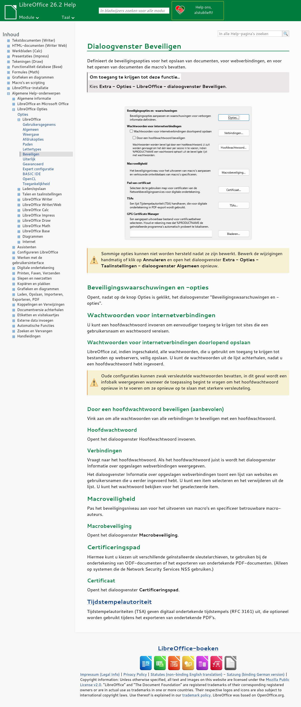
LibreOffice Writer (37, 199)
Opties (22, 114)
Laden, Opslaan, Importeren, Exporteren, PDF (37, 297)
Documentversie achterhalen (40, 309)
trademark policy (196, 695)
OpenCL (29, 178)
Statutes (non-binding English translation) (186, 674)
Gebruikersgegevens (39, 124)
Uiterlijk (29, 159)
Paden (28, 144)
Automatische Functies (35, 325)
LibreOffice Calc (35, 209)
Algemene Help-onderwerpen (36, 93)
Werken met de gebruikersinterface (28, 260)
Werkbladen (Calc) (27, 50)
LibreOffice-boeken (188, 648)
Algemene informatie (34, 98)
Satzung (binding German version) (256, 674)
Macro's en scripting (28, 82)
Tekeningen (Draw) (27, 61)
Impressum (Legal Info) (100, 674)
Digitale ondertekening (35, 267)
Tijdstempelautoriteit (119, 601)
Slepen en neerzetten (34, 278)
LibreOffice (31, 119)
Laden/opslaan (34, 188)
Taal (65, 17)
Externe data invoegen (35, 320)
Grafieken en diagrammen (33, 77)
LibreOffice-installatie (30, 87)
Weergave (31, 134)
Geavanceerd (33, 164)
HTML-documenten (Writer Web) (39, 45)
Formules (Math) (25, 72)
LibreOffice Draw (36, 220)
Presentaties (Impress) (30, 56)
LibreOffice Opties (32, 109)
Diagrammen (32, 236)
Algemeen (31, 129)
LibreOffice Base (36, 231)
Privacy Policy (135, 674)
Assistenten (26, 247)
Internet (29, 241)
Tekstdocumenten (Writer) (33, 40)
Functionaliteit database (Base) (37, 66)
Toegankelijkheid (36, 183)
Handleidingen (28, 336)
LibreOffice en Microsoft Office (43, 103)
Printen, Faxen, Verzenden (38, 273)
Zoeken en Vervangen (34, 330)
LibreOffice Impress (38, 215)
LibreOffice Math (36, 225)
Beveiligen (31, 154)
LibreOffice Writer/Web (41, 204)
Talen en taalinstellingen (42, 194)
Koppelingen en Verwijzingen (40, 304)
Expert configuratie (38, 168)
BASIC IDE (32, 173)
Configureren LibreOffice (37, 252)
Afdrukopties (33, 139)
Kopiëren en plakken (33, 283)
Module (26, 17)
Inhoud (10, 34)
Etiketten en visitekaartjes (38, 314)
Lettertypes (32, 149)
